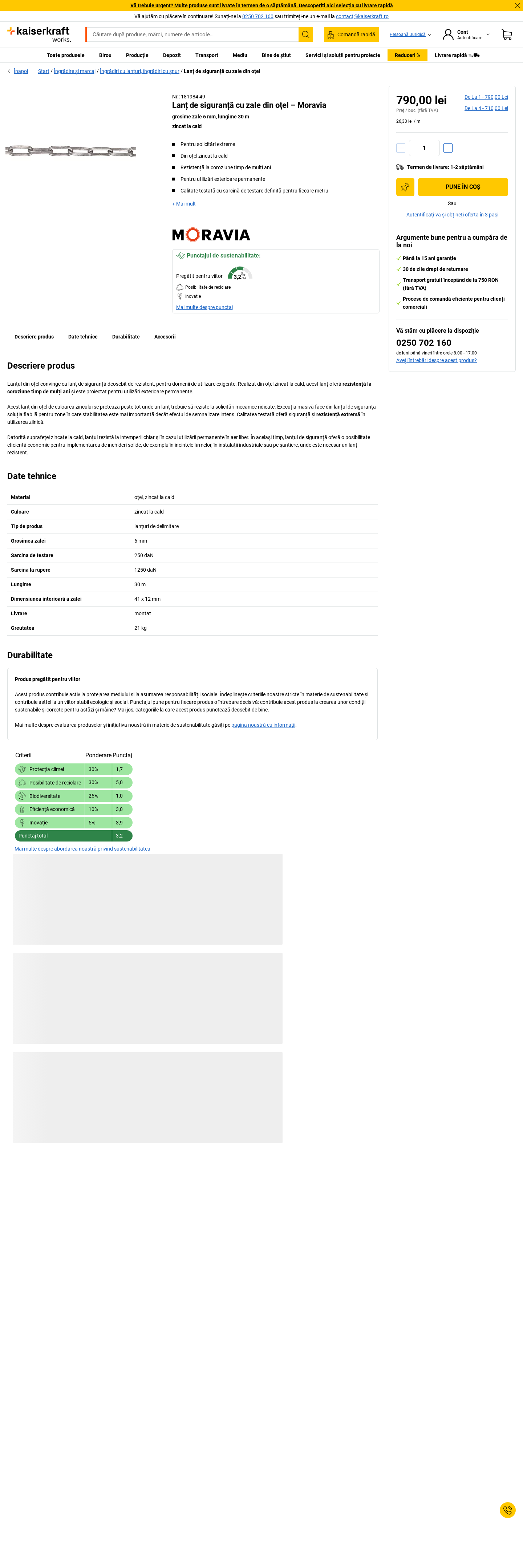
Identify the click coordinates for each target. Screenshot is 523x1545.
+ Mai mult (184, 204)
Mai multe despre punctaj (204, 307)
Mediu (240, 55)
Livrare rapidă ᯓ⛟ (457, 55)
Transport (206, 55)
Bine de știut (276, 55)
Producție (137, 55)
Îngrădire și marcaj (75, 71)
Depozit (172, 55)
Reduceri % (407, 55)
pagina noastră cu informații (263, 725)
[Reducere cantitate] (400, 148)
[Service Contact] (508, 1510)
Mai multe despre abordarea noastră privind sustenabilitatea (82, 849)
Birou (105, 55)
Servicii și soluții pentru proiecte (342, 55)
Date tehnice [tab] (83, 337)
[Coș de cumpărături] (507, 34)
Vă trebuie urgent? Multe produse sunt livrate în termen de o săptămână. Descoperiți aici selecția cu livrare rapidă (261, 5)
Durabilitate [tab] (126, 337)
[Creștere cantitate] (448, 148)
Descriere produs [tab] (34, 337)
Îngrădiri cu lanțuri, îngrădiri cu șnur (139, 71)
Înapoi (17, 71)
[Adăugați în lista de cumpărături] (405, 187)
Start (43, 71)
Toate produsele (66, 55)
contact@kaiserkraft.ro (362, 16)
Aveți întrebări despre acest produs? (436, 360)
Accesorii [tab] (165, 337)
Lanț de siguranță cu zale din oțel (222, 71)
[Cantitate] (424, 148)
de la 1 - (486, 97)
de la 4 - (486, 108)
